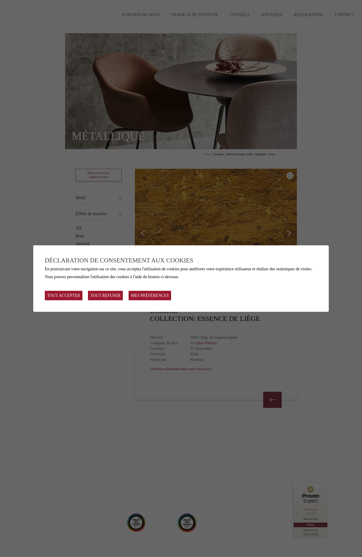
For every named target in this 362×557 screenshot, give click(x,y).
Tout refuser (105, 295)
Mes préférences (150, 295)
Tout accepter (63, 295)
